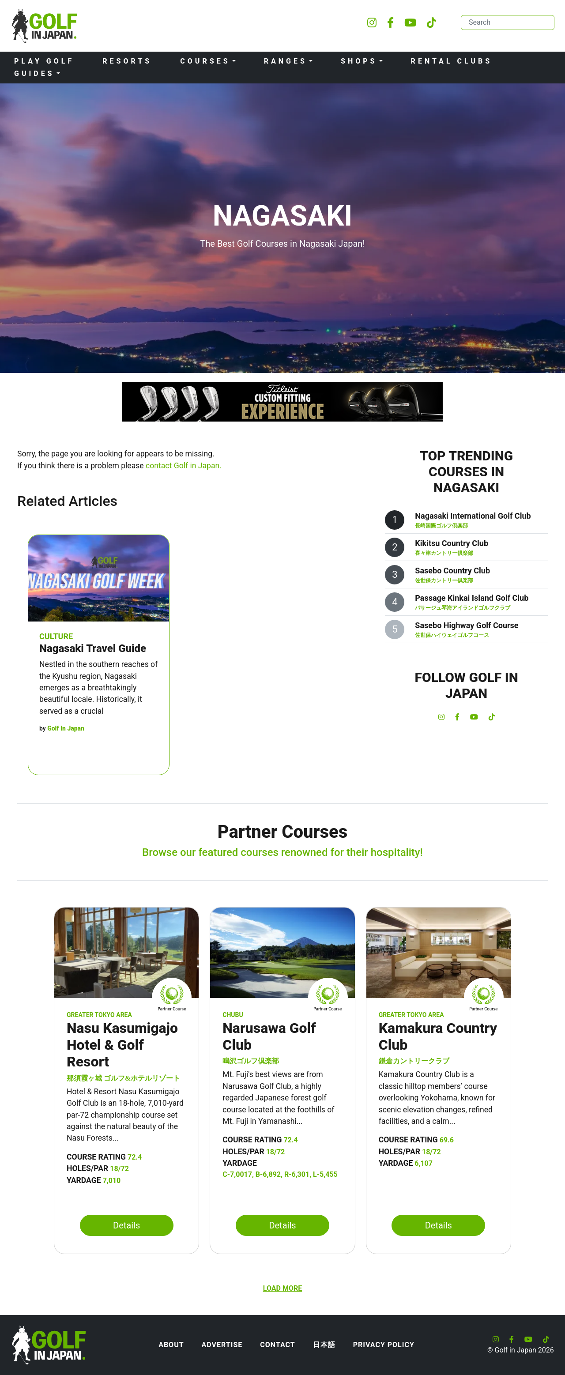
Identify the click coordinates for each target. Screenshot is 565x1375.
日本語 (324, 1345)
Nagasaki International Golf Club (473, 515)
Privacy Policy (383, 1345)
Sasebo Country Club (452, 570)
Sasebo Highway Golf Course (466, 625)
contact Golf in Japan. (184, 465)
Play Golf (44, 61)
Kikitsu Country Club (451, 543)
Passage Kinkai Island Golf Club (471, 598)
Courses (205, 61)
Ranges (285, 61)
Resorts (127, 61)
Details (126, 1225)
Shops (359, 61)
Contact (277, 1345)
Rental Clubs (452, 61)
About (171, 1345)
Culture (56, 636)
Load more (282, 1288)
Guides (34, 73)
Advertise (222, 1345)
